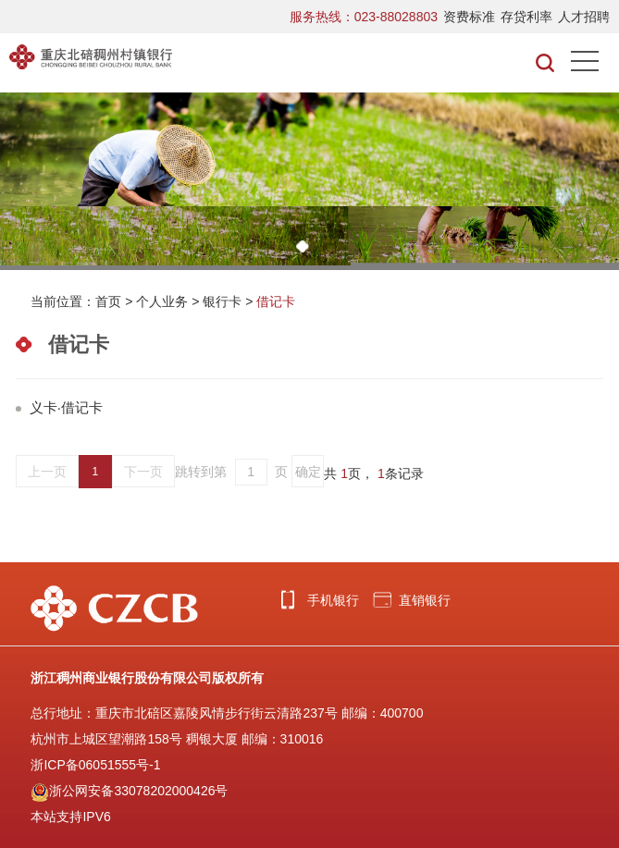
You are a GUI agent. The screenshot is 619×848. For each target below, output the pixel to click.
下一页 (143, 471)
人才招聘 (584, 16)
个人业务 (162, 301)
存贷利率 (526, 16)
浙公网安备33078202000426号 (129, 790)
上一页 (47, 471)
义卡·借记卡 (66, 407)
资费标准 (469, 16)
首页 (108, 301)
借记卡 (275, 301)
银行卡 (222, 301)
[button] (302, 246)
